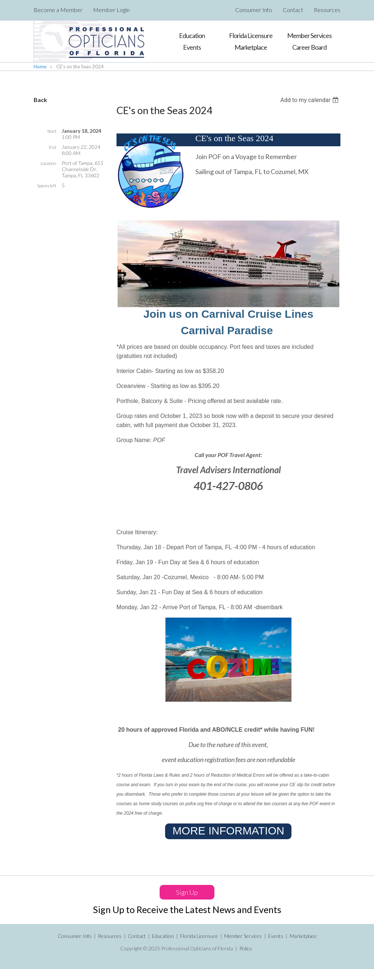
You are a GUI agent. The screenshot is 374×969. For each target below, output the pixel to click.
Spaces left (46, 185)
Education (163, 936)
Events (275, 936)
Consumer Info (253, 10)
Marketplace (303, 936)
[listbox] (310, 100)
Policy (245, 948)
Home (40, 66)
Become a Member (58, 10)
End (52, 147)
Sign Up (187, 892)
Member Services (243, 936)
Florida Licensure (199, 936)
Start (51, 131)
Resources (327, 10)
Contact (293, 10)
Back (40, 99)
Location (48, 163)
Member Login (111, 10)
